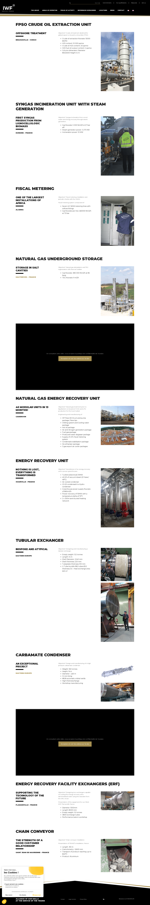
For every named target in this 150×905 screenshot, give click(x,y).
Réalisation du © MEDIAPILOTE (126, 898)
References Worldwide (87, 10)
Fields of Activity (67, 10)
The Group (35, 10)
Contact (121, 10)
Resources (134, 3)
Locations (103, 10)
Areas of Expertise (49, 10)
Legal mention (72, 899)
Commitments (107, 3)
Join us (144, 3)
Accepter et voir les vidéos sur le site (75, 358)
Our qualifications (121, 3)
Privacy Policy (83, 899)
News (112, 10)
